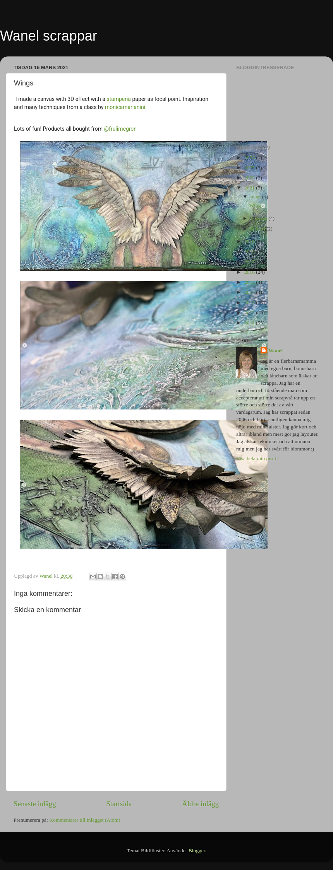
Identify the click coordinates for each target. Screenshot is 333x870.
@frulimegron (120, 129)
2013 (250, 302)
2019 (250, 241)
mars (256, 197)
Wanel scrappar (48, 36)
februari (259, 218)
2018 (250, 251)
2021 (250, 188)
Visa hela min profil (257, 458)
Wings (256, 205)
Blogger (197, 850)
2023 (250, 168)
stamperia (118, 99)
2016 (250, 272)
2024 (250, 157)
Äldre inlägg (200, 804)
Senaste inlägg (35, 804)
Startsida (119, 804)
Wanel (275, 350)
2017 (250, 261)
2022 (250, 178)
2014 (250, 292)
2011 (250, 323)
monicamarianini (125, 107)
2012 (250, 313)
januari (258, 229)
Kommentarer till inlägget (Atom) (84, 820)
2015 (250, 282)
